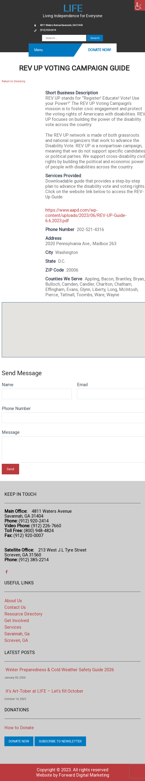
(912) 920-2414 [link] (48, 30)
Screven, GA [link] (16, 640)
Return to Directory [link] (13, 81)
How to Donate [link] (19, 727)
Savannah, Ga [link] (16, 633)
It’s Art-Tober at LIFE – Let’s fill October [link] (44, 691)
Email (82, 384)
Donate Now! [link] (99, 50)
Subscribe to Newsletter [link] (60, 741)
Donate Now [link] (19, 741)
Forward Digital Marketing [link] (84, 775)
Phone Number (16, 408)
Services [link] (12, 627)
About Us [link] (13, 600)
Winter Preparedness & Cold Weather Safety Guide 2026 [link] (60, 669)
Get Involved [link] (16, 620)
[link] (139, 5)
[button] (74, 326)
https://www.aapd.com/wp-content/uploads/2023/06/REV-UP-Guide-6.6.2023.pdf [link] (86, 215)
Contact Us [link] (15, 607)
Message (11, 432)
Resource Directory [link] (23, 614)
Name (7, 384)
